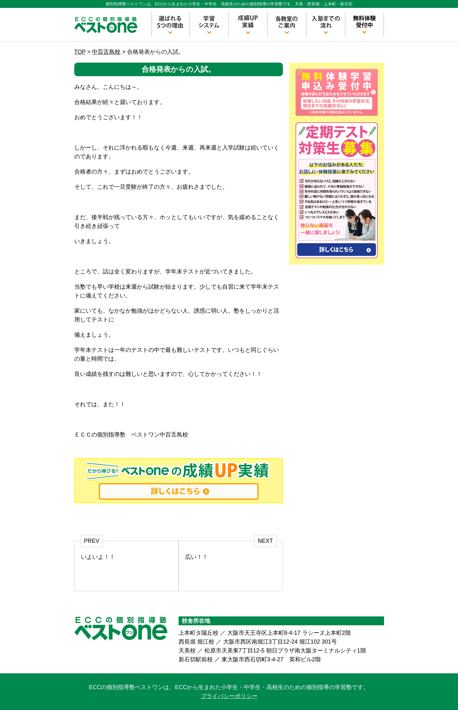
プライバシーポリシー (229, 696)
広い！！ (196, 557)
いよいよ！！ (98, 557)
